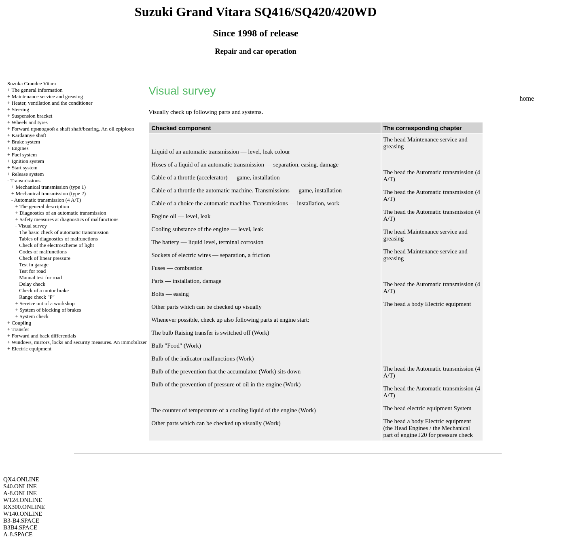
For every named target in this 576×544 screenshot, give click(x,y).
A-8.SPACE (17, 534)
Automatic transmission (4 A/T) (47, 200)
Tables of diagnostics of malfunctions (58, 239)
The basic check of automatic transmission (63, 232)
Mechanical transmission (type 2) (50, 193)
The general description (44, 206)
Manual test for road (40, 277)
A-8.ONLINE (20, 493)
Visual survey (32, 226)
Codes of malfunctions (43, 252)
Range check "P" (37, 297)
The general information (36, 90)
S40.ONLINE (20, 486)
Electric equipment (32, 349)
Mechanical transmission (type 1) (50, 187)
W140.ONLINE (22, 513)
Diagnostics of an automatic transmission (62, 213)
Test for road (32, 271)
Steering (20, 109)
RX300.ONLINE (24, 507)
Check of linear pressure (44, 258)
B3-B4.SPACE (21, 520)
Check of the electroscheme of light (56, 245)
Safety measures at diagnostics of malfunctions (68, 219)
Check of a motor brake (44, 290)
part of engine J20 (405, 435)
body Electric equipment (441, 304)
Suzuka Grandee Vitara (31, 83)
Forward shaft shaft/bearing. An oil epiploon (73, 129)
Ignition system (28, 161)
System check (34, 316)
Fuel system (24, 155)
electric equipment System (439, 408)
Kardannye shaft (29, 135)
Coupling (21, 323)
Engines (20, 148)
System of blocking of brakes (50, 310)
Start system (25, 167)
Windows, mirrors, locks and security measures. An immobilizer (79, 342)
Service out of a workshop (46, 303)
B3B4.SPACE (20, 527)
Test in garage (34, 264)
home (526, 98)
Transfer (20, 329)
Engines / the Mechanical (439, 428)
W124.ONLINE (22, 500)
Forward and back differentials (44, 336)
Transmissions (25, 180)
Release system (28, 174)
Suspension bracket (32, 116)
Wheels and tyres (29, 122)
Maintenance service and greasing (47, 96)
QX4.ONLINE (21, 479)
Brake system (26, 142)
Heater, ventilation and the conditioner (52, 103)
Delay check (32, 284)
